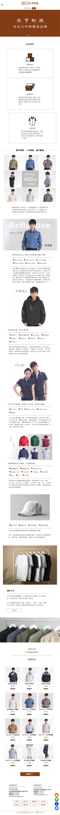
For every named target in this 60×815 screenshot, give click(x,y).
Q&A (34, 804)
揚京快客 (24, 812)
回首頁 (16, 801)
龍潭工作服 (29, 809)
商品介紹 (17, 804)
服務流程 (34, 801)
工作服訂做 (42, 809)
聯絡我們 (43, 804)
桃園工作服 (22, 809)
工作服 (17, 809)
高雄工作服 (35, 809)
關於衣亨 (25, 801)
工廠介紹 (43, 801)
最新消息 (25, 804)
